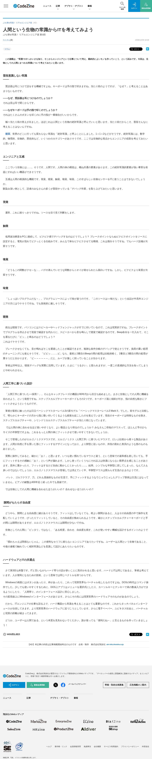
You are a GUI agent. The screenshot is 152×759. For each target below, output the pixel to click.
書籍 (90, 6)
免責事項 (87, 746)
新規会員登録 (37, 684)
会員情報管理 (75, 746)
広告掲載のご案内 (138, 685)
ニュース (47, 6)
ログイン (13, 684)
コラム (7, 49)
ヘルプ (49, 746)
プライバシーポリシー (130, 746)
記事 (58, 6)
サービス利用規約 (111, 746)
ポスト (135, 49)
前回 (7, 134)
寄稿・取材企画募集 (114, 685)
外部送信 (145, 746)
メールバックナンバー (77, 684)
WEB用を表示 (11, 634)
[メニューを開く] (6, 6)
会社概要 (97, 746)
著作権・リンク (61, 746)
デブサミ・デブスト (73, 6)
